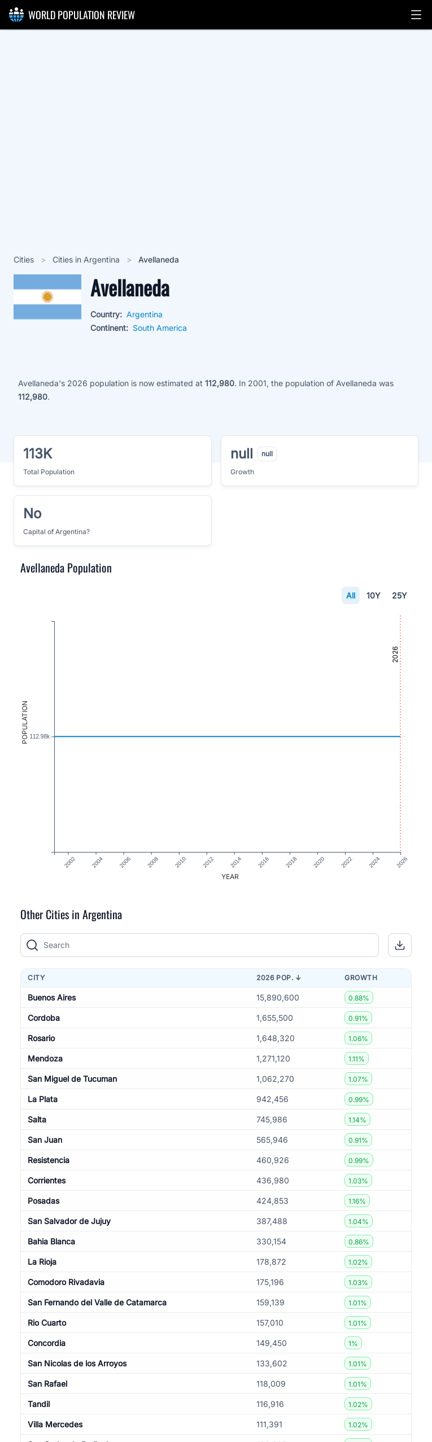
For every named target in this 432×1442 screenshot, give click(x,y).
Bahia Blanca (51, 1241)
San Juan (45, 1139)
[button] (416, 14)
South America (160, 328)
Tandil (39, 1404)
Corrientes (47, 1180)
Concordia (47, 1343)
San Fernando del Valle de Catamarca (97, 1302)
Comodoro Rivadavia (66, 1282)
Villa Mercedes (55, 1424)
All (350, 595)
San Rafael (47, 1383)
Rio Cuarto (47, 1322)
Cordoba (44, 1017)
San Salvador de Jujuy (69, 1221)
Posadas (43, 1200)
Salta (37, 1119)
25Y (399, 595)
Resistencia (48, 1160)
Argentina (144, 314)
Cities (25, 259)
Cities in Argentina (87, 259)
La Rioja (42, 1261)
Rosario (41, 1038)
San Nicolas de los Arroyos (77, 1363)
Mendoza (45, 1058)
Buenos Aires (52, 997)
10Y (373, 595)
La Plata (43, 1099)
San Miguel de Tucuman (72, 1078)
